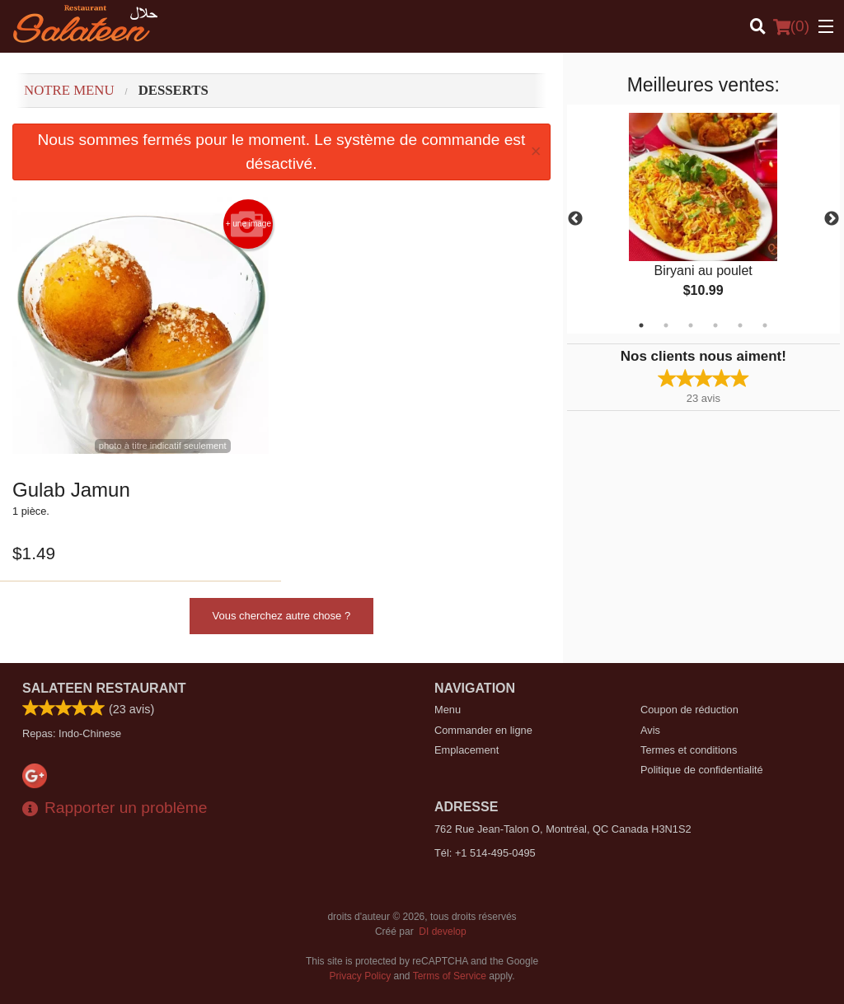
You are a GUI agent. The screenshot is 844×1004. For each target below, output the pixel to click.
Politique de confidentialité (701, 770)
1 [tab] (641, 325)
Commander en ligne (483, 730)
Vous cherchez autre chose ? (282, 615)
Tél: (485, 853)
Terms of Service (449, 976)
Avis (650, 730)
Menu (447, 709)
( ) (791, 26)
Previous (575, 219)
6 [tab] (765, 325)
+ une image (248, 224)
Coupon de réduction (689, 709)
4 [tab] (715, 325)
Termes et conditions (688, 750)
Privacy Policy (361, 976)
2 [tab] (666, 325)
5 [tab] (740, 325)
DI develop (442, 931)
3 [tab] (690, 325)
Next (831, 219)
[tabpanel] (703, 219)
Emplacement (466, 750)
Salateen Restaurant (104, 688)
